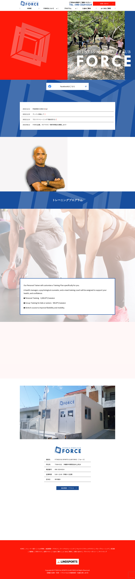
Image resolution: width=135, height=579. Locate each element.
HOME (29, 8)
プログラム (67, 8)
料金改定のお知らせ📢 (40, 109)
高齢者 (31, 552)
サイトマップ (103, 552)
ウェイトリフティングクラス (85, 549)
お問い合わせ (104, 4)
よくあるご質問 (106, 8)
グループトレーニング (102, 549)
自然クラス (47, 552)
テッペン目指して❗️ (39, 114)
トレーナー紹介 (30, 549)
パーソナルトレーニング (67, 549)
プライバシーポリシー (90, 552)
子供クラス (38, 552)
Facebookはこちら (67, 86)
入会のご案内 (86, 8)
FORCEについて (49, 8)
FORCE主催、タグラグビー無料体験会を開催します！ (50, 125)
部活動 (113, 549)
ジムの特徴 (40, 549)
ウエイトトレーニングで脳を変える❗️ (45, 119)
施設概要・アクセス (67, 488)
